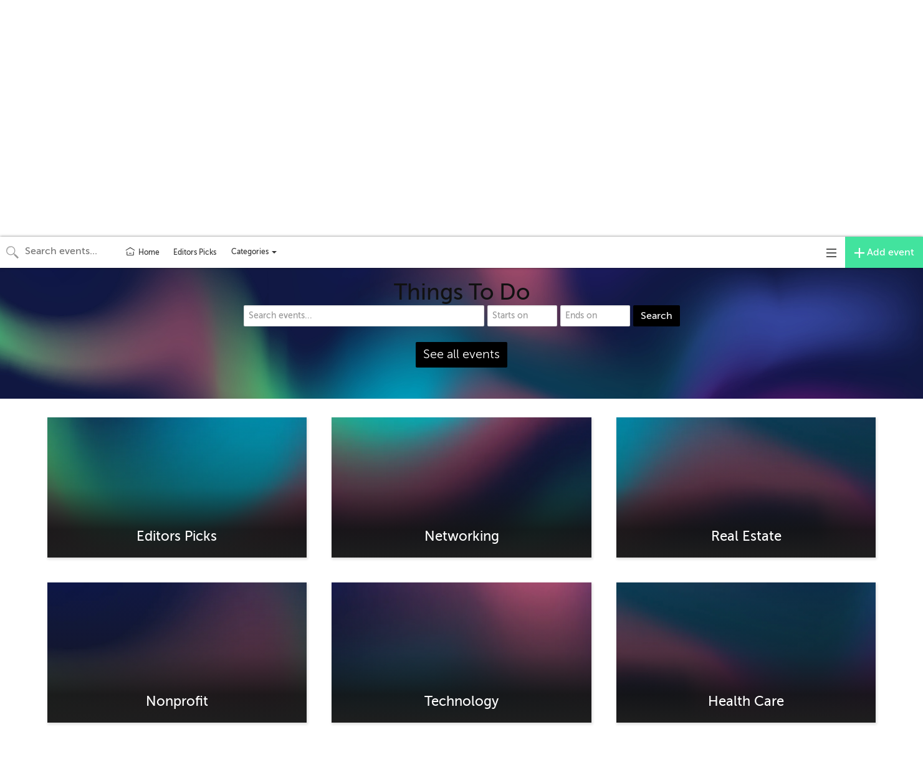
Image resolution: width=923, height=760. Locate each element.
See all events (461, 354)
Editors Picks (194, 252)
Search (656, 315)
